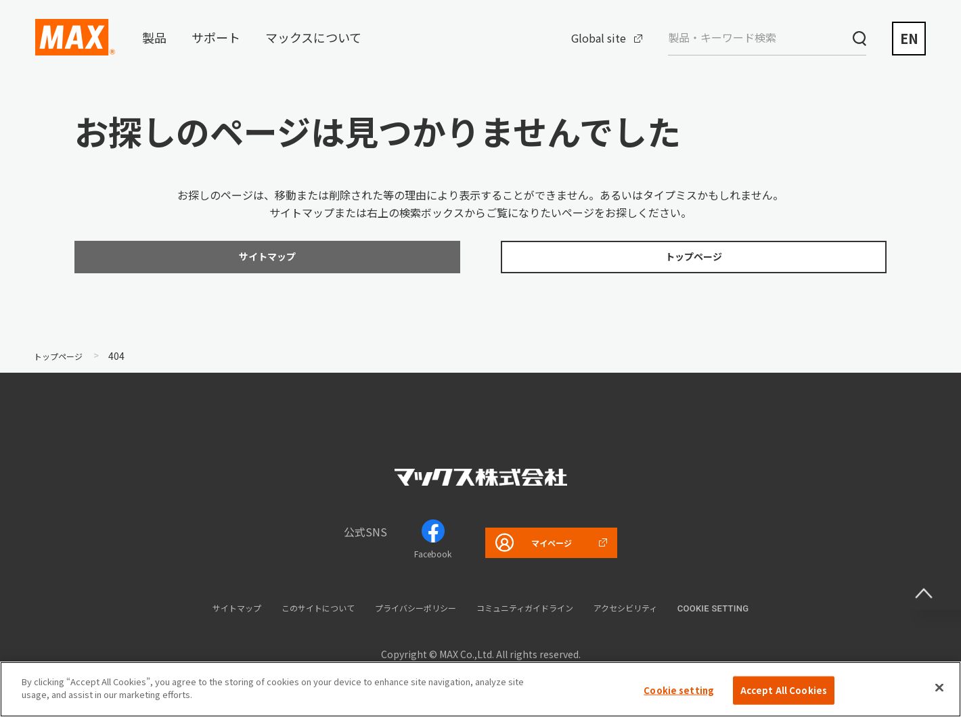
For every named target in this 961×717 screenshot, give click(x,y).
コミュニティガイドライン (541, 614)
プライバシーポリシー (410, 614)
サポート (216, 37)
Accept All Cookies (783, 690)
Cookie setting (759, 615)
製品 (154, 37)
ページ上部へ (934, 573)
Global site (598, 38)
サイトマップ (196, 614)
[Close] (939, 687)
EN (909, 38)
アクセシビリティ (662, 614)
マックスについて (313, 37)
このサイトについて (293, 614)
